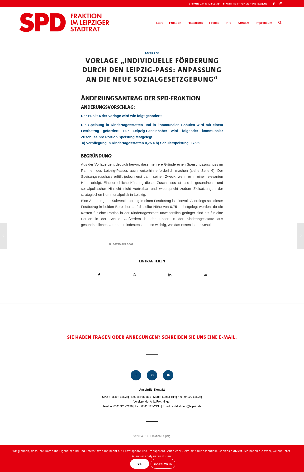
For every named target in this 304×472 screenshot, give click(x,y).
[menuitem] (159, 22)
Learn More (163, 464)
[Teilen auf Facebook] (99, 274)
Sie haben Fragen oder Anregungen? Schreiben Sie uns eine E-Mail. (152, 337)
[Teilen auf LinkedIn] (169, 274)
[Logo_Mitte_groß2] (64, 22)
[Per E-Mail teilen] (205, 274)
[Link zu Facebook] (273, 3)
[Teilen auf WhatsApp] (134, 274)
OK (140, 464)
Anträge (152, 53)
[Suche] (280, 22)
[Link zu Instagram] (281, 3)
